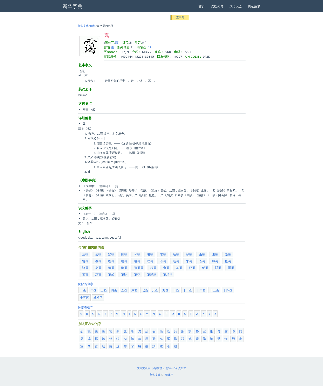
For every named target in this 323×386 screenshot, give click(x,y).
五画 (124, 290)
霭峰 (111, 274)
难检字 (98, 297)
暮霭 (163, 261)
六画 (134, 290)
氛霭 (228, 261)
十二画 (201, 290)
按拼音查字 (85, 308)
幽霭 (215, 254)
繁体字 (169, 375)
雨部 (93, 26)
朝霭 (176, 261)
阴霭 (218, 268)
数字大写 (171, 368)
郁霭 (205, 268)
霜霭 (98, 274)
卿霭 (124, 254)
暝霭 (150, 261)
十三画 (214, 290)
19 (149, 47)
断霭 (228, 254)
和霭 (137, 254)
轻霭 (192, 268)
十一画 (187, 290)
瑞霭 (124, 268)
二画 (93, 290)
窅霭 (166, 268)
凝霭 (111, 254)
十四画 (227, 290)
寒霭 (189, 254)
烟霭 (111, 268)
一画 (83, 290)
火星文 (182, 368)
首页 (202, 6)
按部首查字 (85, 284)
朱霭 (189, 261)
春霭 (98, 261)
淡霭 (85, 268)
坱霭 (150, 254)
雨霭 (231, 268)
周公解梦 (254, 6)
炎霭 (98, 268)
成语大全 (235, 6)
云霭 (98, 254)
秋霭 (153, 268)
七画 (145, 290)
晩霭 (111, 261)
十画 (176, 290)
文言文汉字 (143, 368)
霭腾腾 (151, 274)
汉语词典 (217, 6)
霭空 (137, 274)
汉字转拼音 (158, 368)
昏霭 (85, 261)
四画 (114, 290)
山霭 (202, 254)
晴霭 (124, 261)
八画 (155, 290)
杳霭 (202, 261)
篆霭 (179, 268)
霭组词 (167, 274)
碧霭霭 (138, 268)
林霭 (215, 261)
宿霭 (176, 254)
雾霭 (85, 274)
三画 (104, 290)
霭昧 (124, 274)
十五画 (84, 297)
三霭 (85, 254)
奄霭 (163, 254)
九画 (165, 290)
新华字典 (83, 26)
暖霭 (137, 261)
